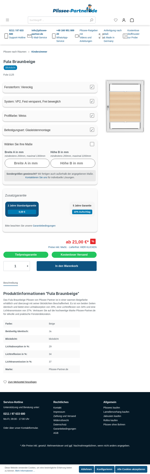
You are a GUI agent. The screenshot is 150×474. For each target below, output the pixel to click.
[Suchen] (91, 20)
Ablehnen (86, 469)
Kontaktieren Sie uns (36, 177)
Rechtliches (61, 402)
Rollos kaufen (110, 420)
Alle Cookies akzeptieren (131, 469)
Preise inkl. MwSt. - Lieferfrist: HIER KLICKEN (72, 247)
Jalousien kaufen (112, 416)
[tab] (10, 282)
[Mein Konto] (124, 20)
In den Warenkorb (66, 266)
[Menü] (7, 20)
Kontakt (57, 407)
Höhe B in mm (60, 152)
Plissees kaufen (111, 407)
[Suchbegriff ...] (58, 20)
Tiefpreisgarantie (26, 254)
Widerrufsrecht (61, 420)
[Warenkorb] (137, 20)
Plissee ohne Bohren (114, 424)
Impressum (59, 411)
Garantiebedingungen (44, 225)
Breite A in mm (14, 152)
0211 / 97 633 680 (14, 413)
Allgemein (109, 402)
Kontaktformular (29, 428)
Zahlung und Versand (64, 416)
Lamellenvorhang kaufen (116, 411)
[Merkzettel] (116, 20)
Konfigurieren (104, 469)
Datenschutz (60, 424)
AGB (55, 433)
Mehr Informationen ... (25, 471)
